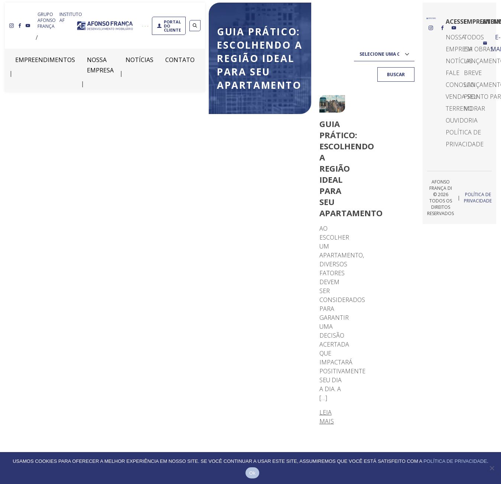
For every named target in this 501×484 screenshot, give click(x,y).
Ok (252, 473)
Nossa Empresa (100, 65)
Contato (180, 60)
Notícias (139, 60)
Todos (474, 37)
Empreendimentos (45, 60)
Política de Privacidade (478, 197)
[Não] (491, 468)
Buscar (396, 74)
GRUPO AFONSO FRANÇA (47, 20)
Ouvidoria (462, 120)
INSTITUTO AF (70, 17)
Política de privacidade (455, 461)
